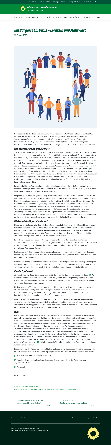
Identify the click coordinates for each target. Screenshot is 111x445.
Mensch (30, 387)
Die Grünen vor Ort (35, 10)
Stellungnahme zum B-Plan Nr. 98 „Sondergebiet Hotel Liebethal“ (34, 403)
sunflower (26, 430)
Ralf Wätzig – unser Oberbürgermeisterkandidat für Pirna (77, 403)
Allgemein (17, 387)
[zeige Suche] (96, 2)
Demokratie (24, 387)
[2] (90, 275)
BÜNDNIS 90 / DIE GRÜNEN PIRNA (42, 7)
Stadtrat (36, 387)
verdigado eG (44, 430)
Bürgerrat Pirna (19, 389)
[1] (89, 168)
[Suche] (93, 2)
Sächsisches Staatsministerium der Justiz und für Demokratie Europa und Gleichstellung (52, 389)
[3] (38, 342)
